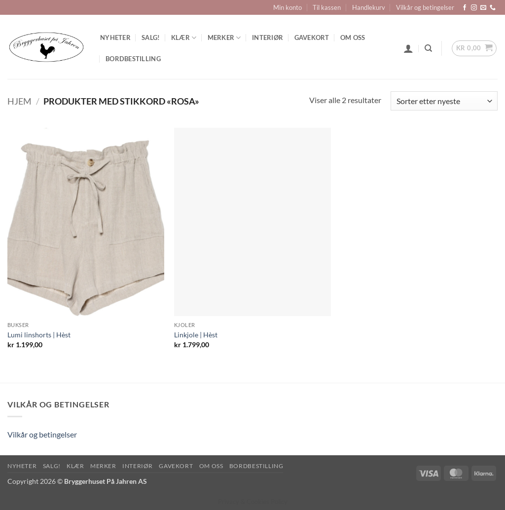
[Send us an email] (483, 7)
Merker (224, 37)
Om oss (352, 37)
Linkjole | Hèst (195, 334)
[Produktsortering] (444, 100)
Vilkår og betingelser (425, 7)
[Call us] (493, 7)
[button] (408, 48)
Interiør (267, 37)
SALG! (151, 37)
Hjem (19, 101)
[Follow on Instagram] (474, 7)
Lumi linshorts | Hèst (39, 334)
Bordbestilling (133, 59)
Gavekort (311, 37)
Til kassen (327, 7)
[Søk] (428, 48)
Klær (183, 37)
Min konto (287, 7)
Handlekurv (368, 7)
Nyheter (115, 37)
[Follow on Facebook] (465, 7)
